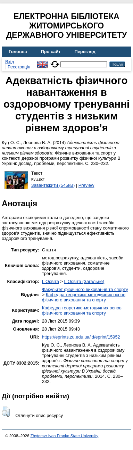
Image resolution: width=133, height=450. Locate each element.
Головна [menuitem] (18, 51)
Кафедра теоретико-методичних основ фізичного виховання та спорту (83, 297)
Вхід (9, 61)
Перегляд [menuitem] (85, 51)
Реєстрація (19, 66)
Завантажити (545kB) (53, 185)
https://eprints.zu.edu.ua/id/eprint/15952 (81, 337)
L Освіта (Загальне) (84, 281)
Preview (86, 185)
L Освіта (50, 281)
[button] (6, 412)
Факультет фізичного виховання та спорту (85, 289)
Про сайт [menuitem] (51, 51)
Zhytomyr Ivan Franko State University (65, 436)
